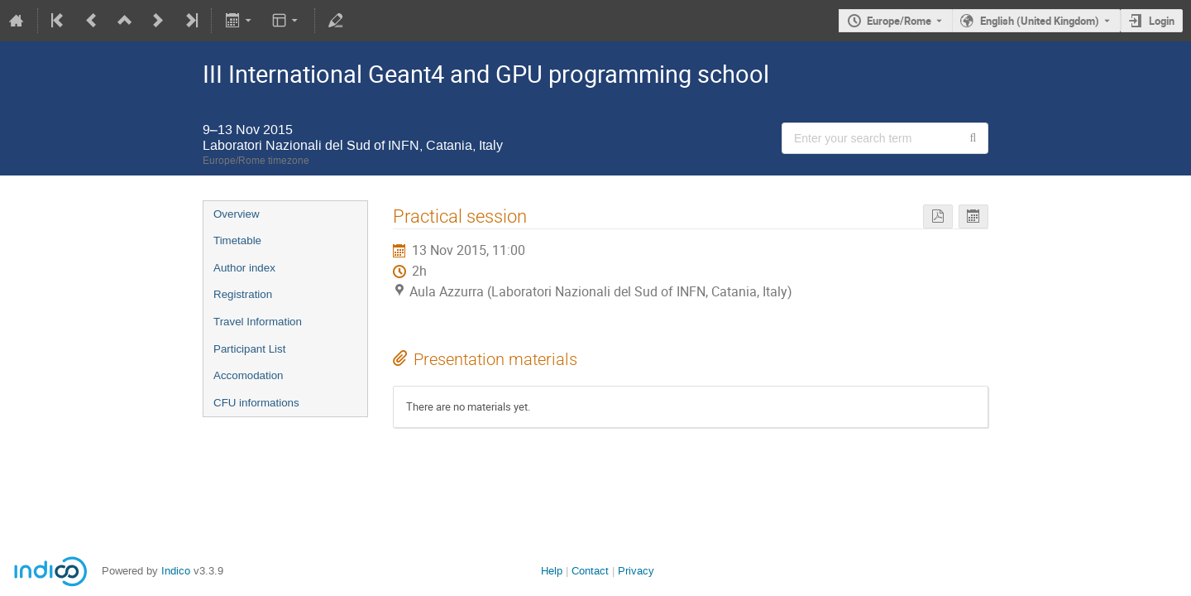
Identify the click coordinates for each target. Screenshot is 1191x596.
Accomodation (248, 375)
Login (1161, 20)
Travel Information (257, 321)
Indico (175, 571)
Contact (590, 571)
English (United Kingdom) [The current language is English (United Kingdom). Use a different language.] (1039, 20)
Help (551, 571)
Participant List (249, 349)
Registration (242, 294)
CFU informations (256, 403)
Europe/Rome (899, 20)
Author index (244, 268)
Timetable (237, 240)
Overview (236, 214)
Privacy (636, 571)
